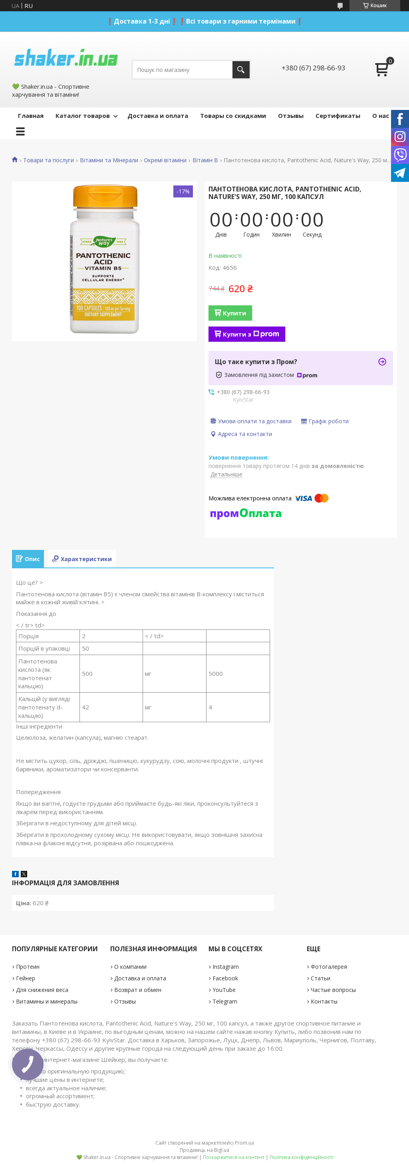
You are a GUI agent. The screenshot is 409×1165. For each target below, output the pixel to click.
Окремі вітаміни (165, 160)
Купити (234, 313)
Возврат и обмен (137, 990)
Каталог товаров (83, 115)
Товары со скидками (233, 115)
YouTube (224, 990)
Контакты (324, 1001)
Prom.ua (244, 1142)
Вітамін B (205, 160)
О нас (380, 115)
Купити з (251, 334)
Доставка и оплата (157, 115)
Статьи (320, 978)
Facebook (225, 978)
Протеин (28, 966)
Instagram (225, 966)
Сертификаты (338, 115)
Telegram (224, 1001)
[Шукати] (241, 69)
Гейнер (25, 978)
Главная (31, 115)
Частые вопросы (333, 990)
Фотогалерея (329, 966)
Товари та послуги (48, 160)
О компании (130, 966)
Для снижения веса (42, 990)
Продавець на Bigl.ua (204, 1150)
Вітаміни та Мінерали (109, 160)
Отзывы (291, 115)
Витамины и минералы (46, 1001)
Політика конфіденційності (301, 1157)
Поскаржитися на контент (233, 1157)
